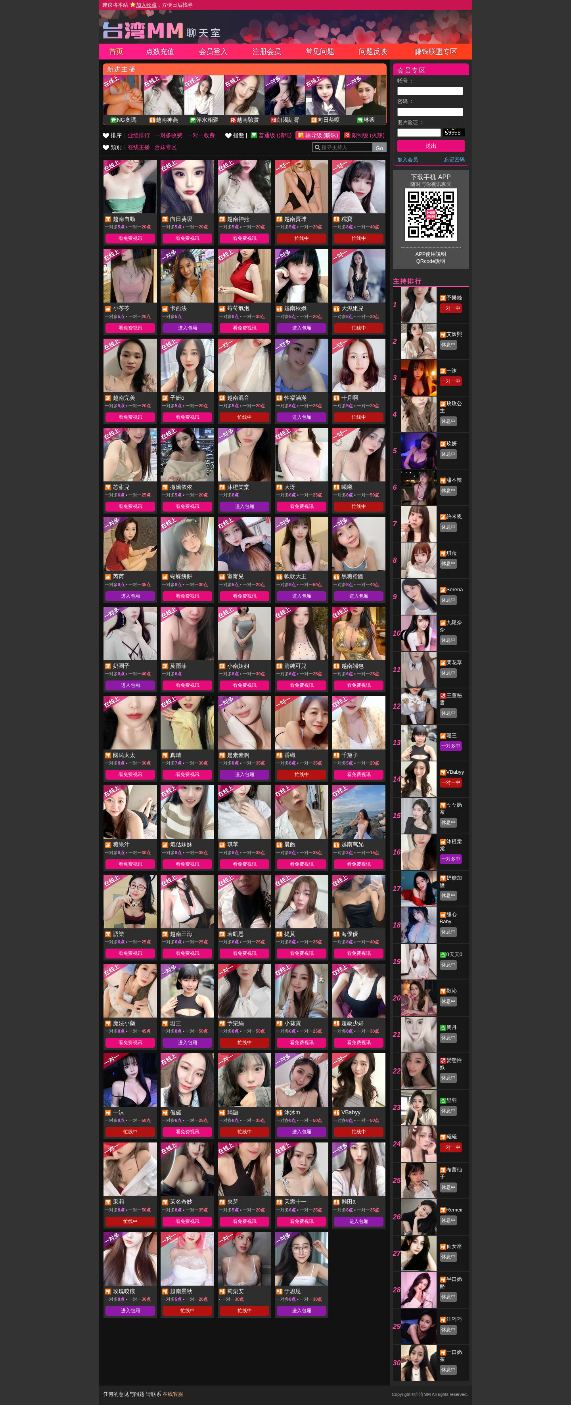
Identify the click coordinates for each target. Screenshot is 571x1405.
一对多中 (450, 746)
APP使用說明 (430, 254)
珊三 (451, 735)
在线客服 (173, 1394)
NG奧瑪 (126, 120)
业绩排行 (139, 135)
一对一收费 (201, 135)
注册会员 (267, 52)
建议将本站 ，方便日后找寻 (147, 5)
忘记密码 (454, 160)
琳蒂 (369, 120)
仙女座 (454, 1246)
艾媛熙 (454, 334)
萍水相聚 (207, 120)
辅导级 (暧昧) (321, 135)
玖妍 (451, 444)
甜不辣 (454, 480)
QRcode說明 (431, 261)
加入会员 (407, 160)
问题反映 (373, 52)
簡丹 (451, 1027)
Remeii (454, 1210)
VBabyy (455, 772)
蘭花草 (454, 662)
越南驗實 (248, 120)
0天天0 (454, 954)
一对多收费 (168, 135)
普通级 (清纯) (275, 135)
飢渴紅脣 (288, 120)
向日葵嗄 (329, 120)
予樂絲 (454, 298)
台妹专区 (166, 147)
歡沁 (451, 991)
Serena (454, 589)
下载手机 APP (430, 177)
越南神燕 (167, 120)
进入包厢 (187, 328)
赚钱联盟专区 (435, 52)
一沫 (451, 371)
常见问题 (320, 52)
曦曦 (451, 1137)
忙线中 (302, 238)
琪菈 (451, 553)
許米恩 (454, 516)
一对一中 (450, 308)
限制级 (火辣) (368, 135)
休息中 (448, 344)
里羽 (451, 1100)
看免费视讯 (130, 238)
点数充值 (160, 52)
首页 (116, 52)
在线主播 (139, 147)
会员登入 (213, 52)
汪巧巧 (454, 1319)
